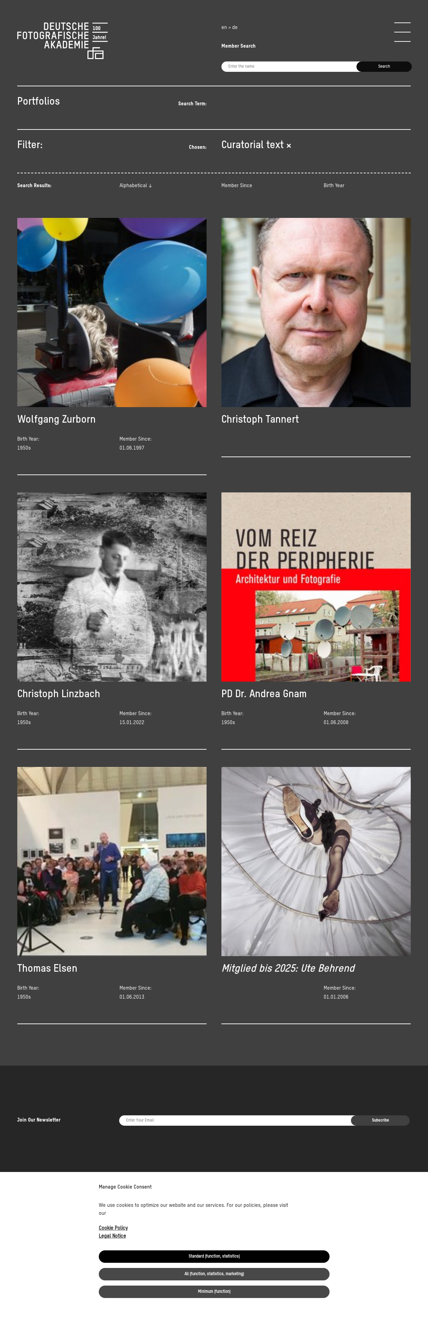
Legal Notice (112, 1236)
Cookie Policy (113, 1228)
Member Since (236, 185)
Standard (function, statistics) (214, 1256)
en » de (229, 27)
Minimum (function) (214, 1292)
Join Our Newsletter (38, 1099)
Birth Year (334, 185)
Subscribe (380, 1100)
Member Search (238, 46)
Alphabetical (133, 185)
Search (384, 67)
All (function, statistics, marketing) (214, 1274)
